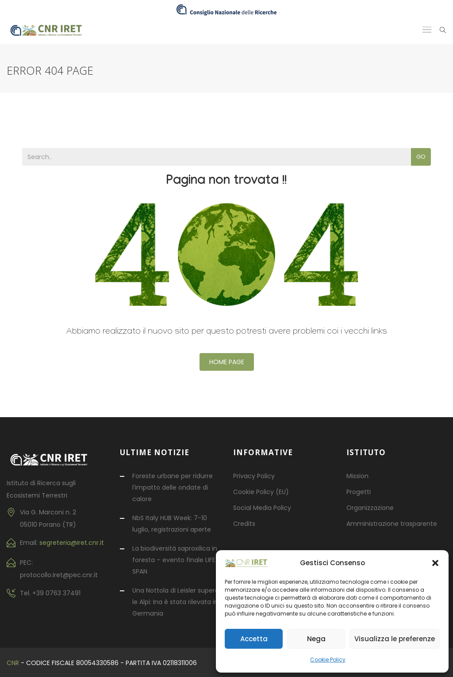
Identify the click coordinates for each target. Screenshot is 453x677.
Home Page (226, 362)
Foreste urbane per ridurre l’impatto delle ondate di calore (172, 487)
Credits (244, 523)
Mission (357, 476)
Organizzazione (370, 507)
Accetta (254, 638)
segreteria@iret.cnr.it (71, 542)
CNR (13, 662)
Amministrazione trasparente (391, 523)
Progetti (358, 491)
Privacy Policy (254, 476)
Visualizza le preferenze (394, 638)
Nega (316, 638)
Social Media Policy (262, 507)
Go (421, 156)
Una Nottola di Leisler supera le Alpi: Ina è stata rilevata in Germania (175, 602)
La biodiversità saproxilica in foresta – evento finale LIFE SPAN (174, 560)
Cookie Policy (328, 659)
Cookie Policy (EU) (261, 491)
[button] (435, 563)
